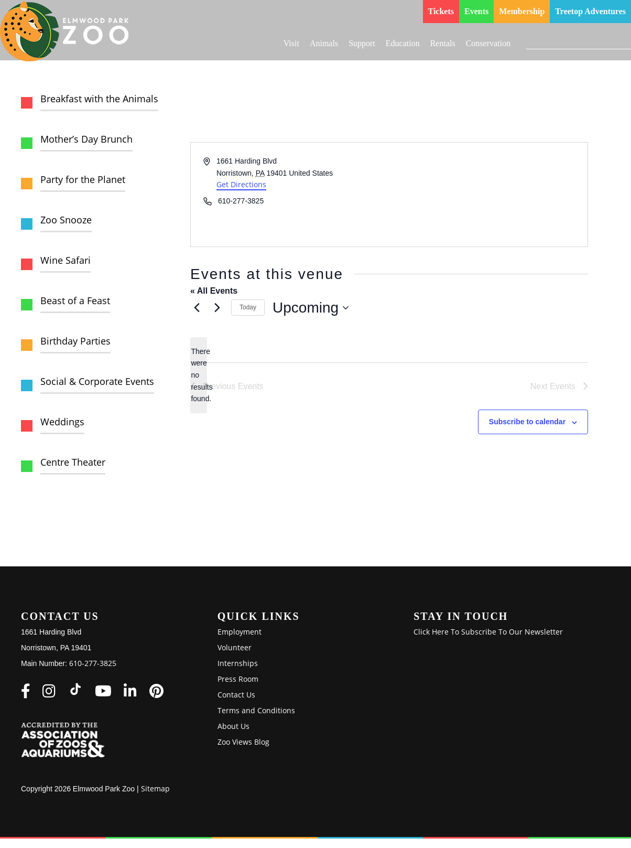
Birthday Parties (75, 341)
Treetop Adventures (590, 11)
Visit (291, 43)
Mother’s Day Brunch (86, 139)
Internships (237, 663)
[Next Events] (217, 308)
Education (403, 43)
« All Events (213, 290)
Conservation (488, 43)
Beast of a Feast (75, 300)
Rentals (442, 43)
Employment (239, 632)
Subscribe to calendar (527, 421)
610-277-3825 (92, 663)
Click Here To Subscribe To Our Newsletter (488, 632)
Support (362, 43)
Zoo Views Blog (243, 742)
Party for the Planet (82, 179)
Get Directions (241, 184)
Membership (522, 11)
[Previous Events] (196, 308)
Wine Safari (65, 260)
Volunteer (234, 647)
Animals (324, 43)
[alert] (198, 375)
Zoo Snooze (66, 219)
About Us (233, 726)
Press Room (237, 679)
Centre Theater (72, 462)
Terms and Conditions (256, 710)
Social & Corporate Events (97, 381)
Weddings (62, 421)
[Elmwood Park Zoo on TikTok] (75, 689)
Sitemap (155, 788)
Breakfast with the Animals (99, 98)
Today (248, 307)
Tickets (441, 11)
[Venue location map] (487, 194)
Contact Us (236, 695)
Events (476, 11)
